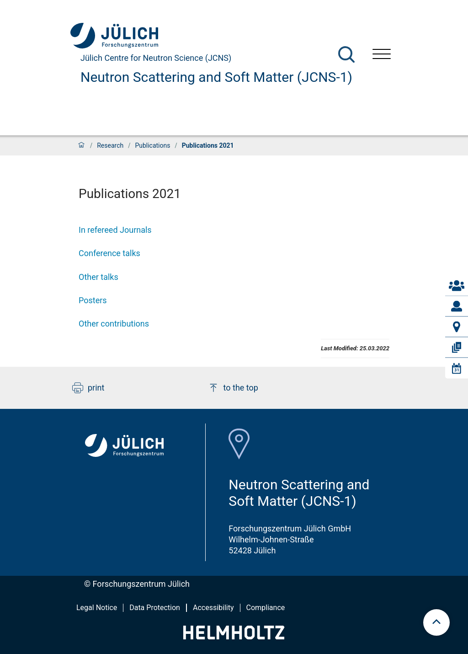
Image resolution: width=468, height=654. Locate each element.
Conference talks (109, 253)
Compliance (265, 607)
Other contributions (114, 323)
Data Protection (154, 607)
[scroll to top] (436, 622)
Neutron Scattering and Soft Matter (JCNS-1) (216, 77)
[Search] (346, 54)
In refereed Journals (115, 230)
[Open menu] (382, 55)
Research (110, 145)
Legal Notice (96, 607)
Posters (93, 300)
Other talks (98, 277)
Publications (152, 145)
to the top (233, 387)
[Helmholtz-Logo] (233, 636)
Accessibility (213, 607)
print (88, 387)
